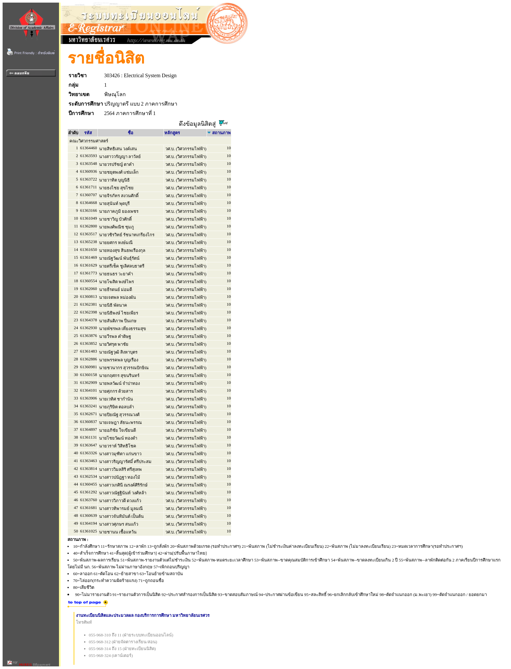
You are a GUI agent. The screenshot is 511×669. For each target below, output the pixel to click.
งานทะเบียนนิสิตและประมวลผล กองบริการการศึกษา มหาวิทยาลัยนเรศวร (143, 615)
